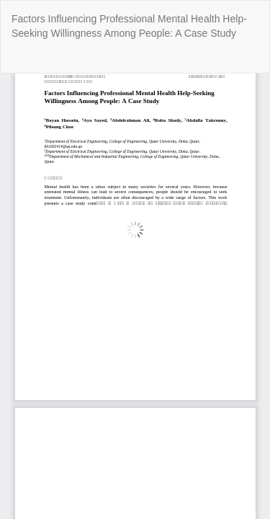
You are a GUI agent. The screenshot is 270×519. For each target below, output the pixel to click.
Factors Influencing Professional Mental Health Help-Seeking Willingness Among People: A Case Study (129, 26)
